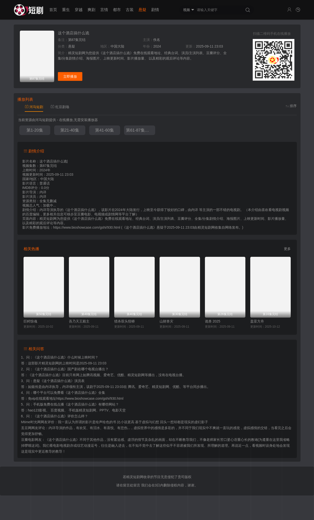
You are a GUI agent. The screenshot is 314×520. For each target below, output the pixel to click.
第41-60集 (104, 130)
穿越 (79, 10)
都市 (117, 10)
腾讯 (131, 387)
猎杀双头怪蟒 (124, 321)
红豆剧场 (59, 107)
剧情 (155, 10)
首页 (53, 10)
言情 (104, 10)
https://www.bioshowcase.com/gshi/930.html (89, 398)
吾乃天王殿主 (79, 321)
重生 (66, 10)
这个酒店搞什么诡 (73, 33)
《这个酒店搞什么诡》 (50, 357)
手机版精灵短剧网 (82, 410)
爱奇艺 (143, 387)
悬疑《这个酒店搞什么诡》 (53, 381)
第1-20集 (34, 130)
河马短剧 (34, 107)
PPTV (104, 410)
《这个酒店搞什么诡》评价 (53, 416)
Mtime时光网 (31, 422)
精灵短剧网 (206, 227)
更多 (287, 249)
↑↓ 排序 (291, 106)
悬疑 (142, 10)
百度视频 (57, 410)
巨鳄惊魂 (30, 321)
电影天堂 (119, 410)
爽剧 (91, 10)
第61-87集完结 (139, 130)
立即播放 (70, 76)
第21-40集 (69, 130)
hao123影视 (37, 410)
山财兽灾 (166, 321)
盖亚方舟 (257, 321)
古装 (130, 10)
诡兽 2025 (212, 321)
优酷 (176, 387)
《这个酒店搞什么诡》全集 (84, 393)
